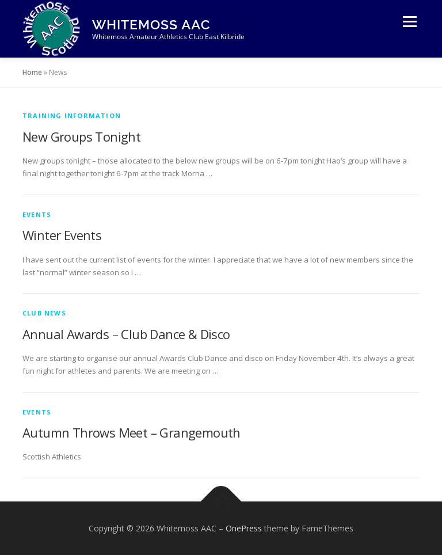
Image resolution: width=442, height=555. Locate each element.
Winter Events (61, 235)
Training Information (71, 115)
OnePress (244, 528)
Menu (409, 21)
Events (36, 214)
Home (32, 72)
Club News (44, 313)
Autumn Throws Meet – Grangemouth (131, 432)
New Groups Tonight (81, 136)
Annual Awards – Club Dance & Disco (126, 334)
